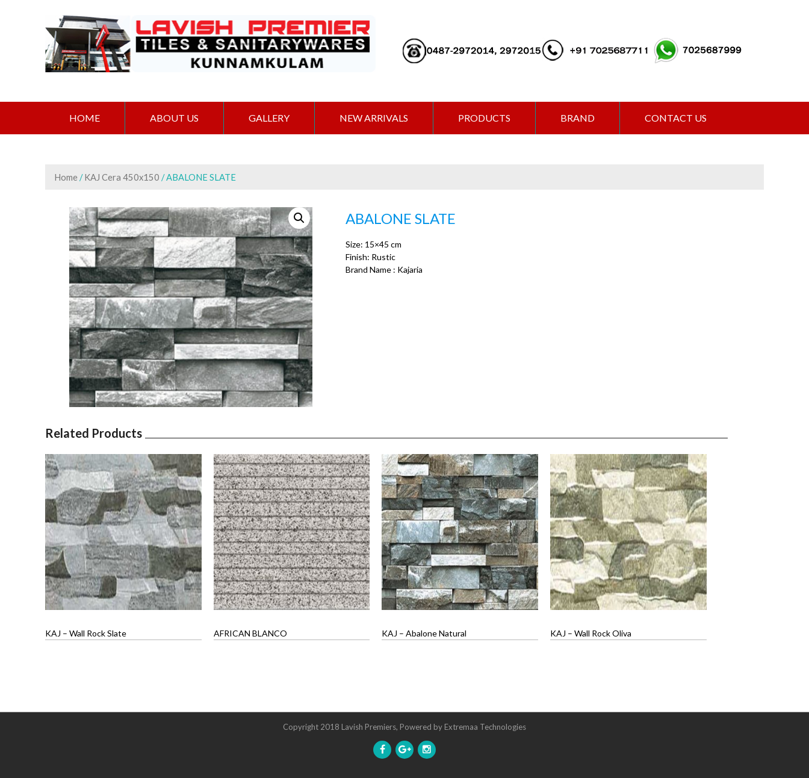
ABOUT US (174, 117)
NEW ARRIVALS (373, 117)
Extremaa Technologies (485, 727)
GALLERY (269, 117)
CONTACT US (676, 117)
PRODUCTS (484, 117)
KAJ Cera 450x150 (122, 177)
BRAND (577, 117)
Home (84, 117)
